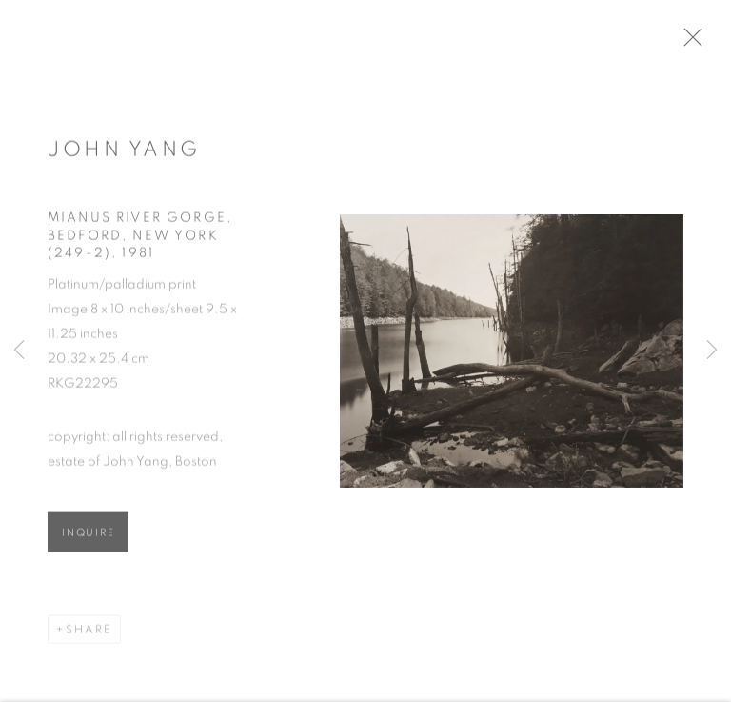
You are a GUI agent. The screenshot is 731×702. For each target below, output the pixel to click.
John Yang (124, 154)
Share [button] (89, 635)
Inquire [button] (88, 538)
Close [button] (704, 43)
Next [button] (712, 351)
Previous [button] (19, 351)
